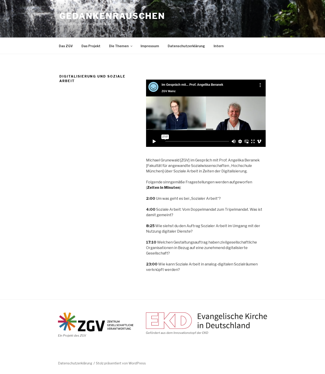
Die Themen (121, 46)
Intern (219, 46)
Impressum (150, 46)
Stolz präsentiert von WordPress (121, 363)
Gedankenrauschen (112, 16)
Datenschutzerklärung (186, 46)
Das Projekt (90, 46)
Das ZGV (66, 46)
